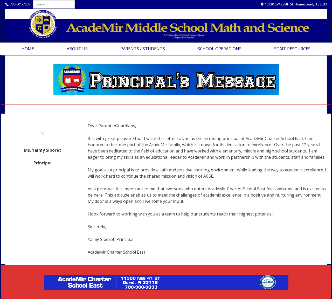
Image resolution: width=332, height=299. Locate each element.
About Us (77, 49)
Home (28, 49)
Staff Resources (292, 49)
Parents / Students (142, 49)
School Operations (219, 49)
